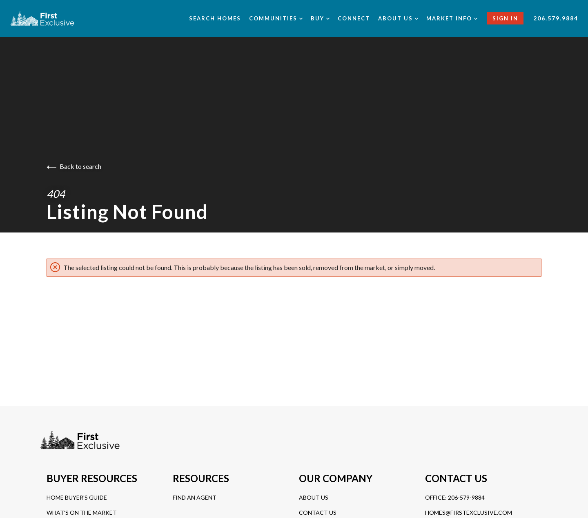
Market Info (451, 18)
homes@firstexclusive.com (468, 512)
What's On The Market (82, 512)
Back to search (74, 166)
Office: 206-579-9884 (455, 497)
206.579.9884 (555, 18)
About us (398, 18)
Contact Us (317, 512)
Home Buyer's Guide (77, 497)
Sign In (505, 18)
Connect (354, 18)
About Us (313, 497)
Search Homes (215, 18)
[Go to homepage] (52, 18)
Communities (276, 18)
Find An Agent (194, 497)
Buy (320, 18)
